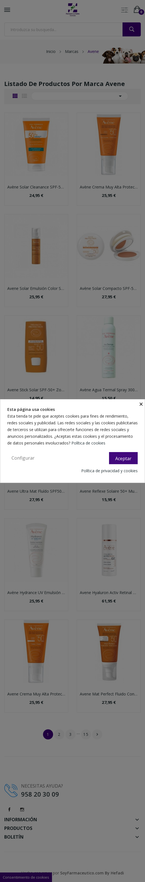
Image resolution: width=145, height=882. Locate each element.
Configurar (23, 458)
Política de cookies (89, 443)
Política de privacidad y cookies (109, 470)
